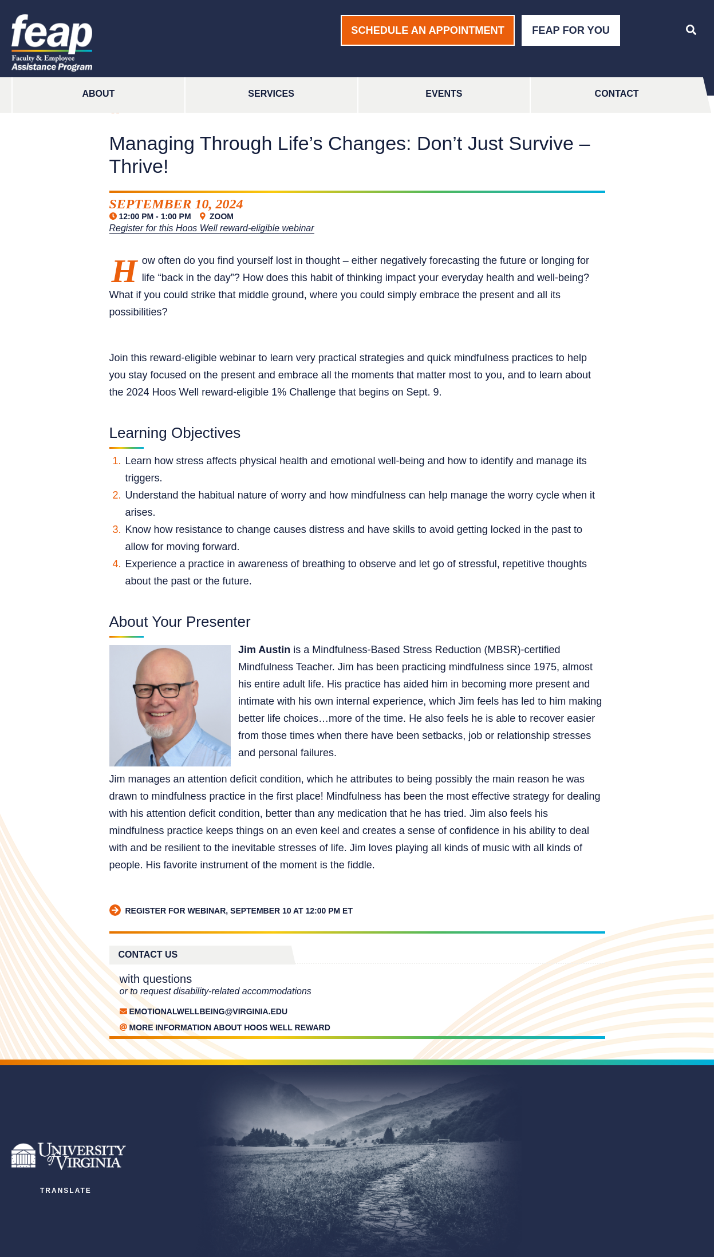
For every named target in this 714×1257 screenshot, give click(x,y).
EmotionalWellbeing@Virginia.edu (208, 1011)
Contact (617, 93)
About (98, 93)
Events (443, 93)
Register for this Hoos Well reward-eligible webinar (211, 228)
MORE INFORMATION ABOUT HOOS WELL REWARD (229, 1027)
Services (271, 93)
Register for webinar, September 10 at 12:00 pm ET (231, 910)
